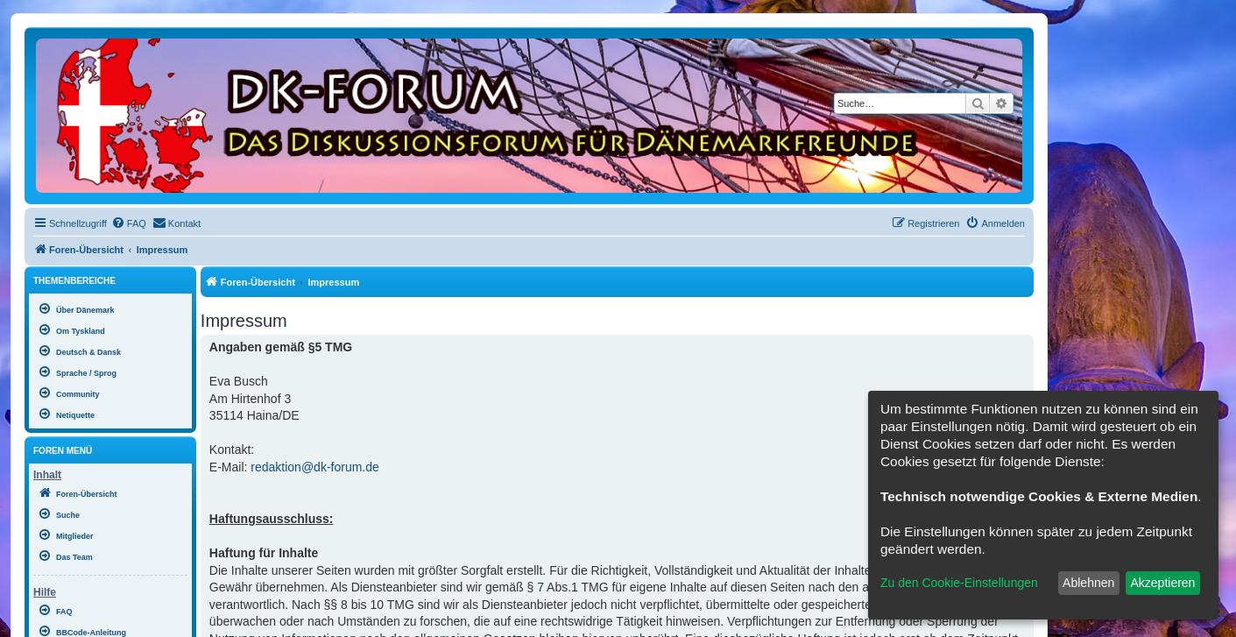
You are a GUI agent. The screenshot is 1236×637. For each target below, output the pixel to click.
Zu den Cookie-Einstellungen (959, 583)
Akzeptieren (1162, 583)
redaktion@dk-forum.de (315, 467)
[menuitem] (128, 223)
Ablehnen (1088, 583)
